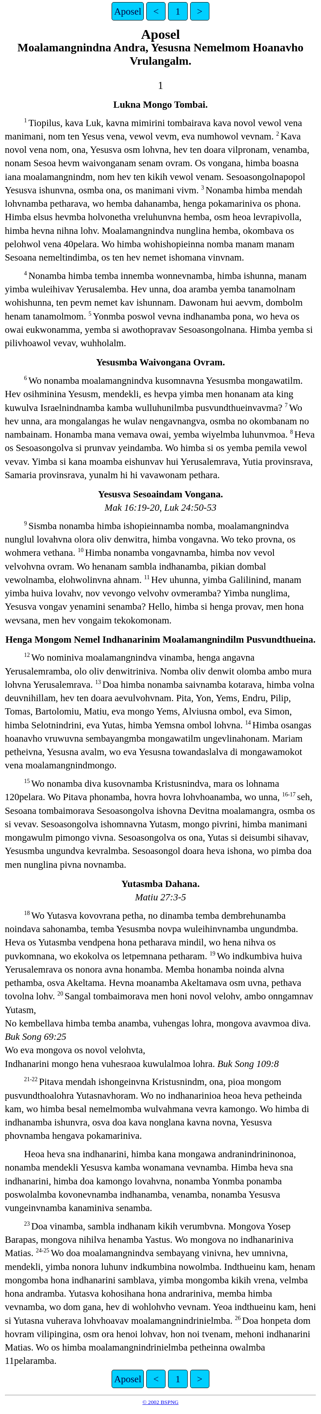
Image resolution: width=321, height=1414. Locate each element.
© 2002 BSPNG (160, 1402)
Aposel (127, 11)
